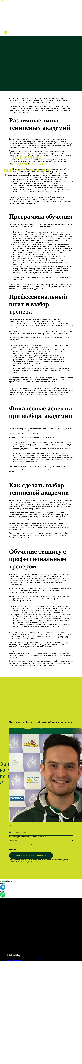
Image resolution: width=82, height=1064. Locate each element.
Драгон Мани (17, 960)
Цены (6, 18)
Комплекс (8, 22)
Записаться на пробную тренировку (31, 855)
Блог (6, 26)
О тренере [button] (9, 14)
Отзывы (7, 24)
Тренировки (9, 16)
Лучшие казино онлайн (56, 958)
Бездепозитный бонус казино (37, 958)
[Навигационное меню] (1, 10)
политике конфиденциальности (27, 862)
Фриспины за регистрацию (16, 958)
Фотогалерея (10, 20)
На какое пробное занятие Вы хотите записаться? (28, 836)
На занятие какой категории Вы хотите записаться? (29, 845)
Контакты (8, 28)
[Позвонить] (5, 33)
